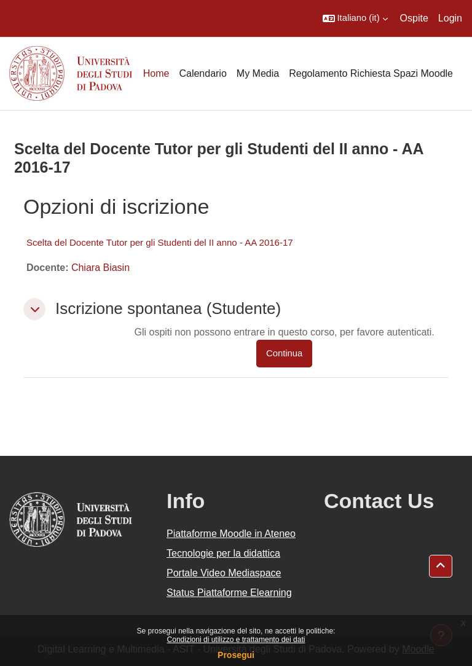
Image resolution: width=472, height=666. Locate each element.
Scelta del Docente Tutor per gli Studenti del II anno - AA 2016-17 (159, 242)
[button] (355, 18)
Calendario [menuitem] (202, 73)
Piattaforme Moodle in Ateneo (231, 533)
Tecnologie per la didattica (223, 553)
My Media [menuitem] (258, 73)
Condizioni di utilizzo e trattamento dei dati (236, 639)
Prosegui (236, 655)
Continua (284, 353)
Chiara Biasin (100, 267)
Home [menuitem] (156, 73)
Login (450, 18)
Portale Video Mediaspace (224, 573)
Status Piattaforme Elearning (229, 592)
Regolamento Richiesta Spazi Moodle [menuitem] (371, 73)
